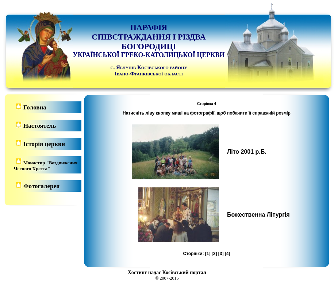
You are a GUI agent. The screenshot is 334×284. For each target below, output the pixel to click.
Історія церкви (44, 144)
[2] (214, 253)
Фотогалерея (41, 186)
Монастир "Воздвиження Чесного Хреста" (45, 165)
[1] (208, 253)
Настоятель (39, 125)
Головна (34, 107)
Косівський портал (184, 272)
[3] (221, 253)
